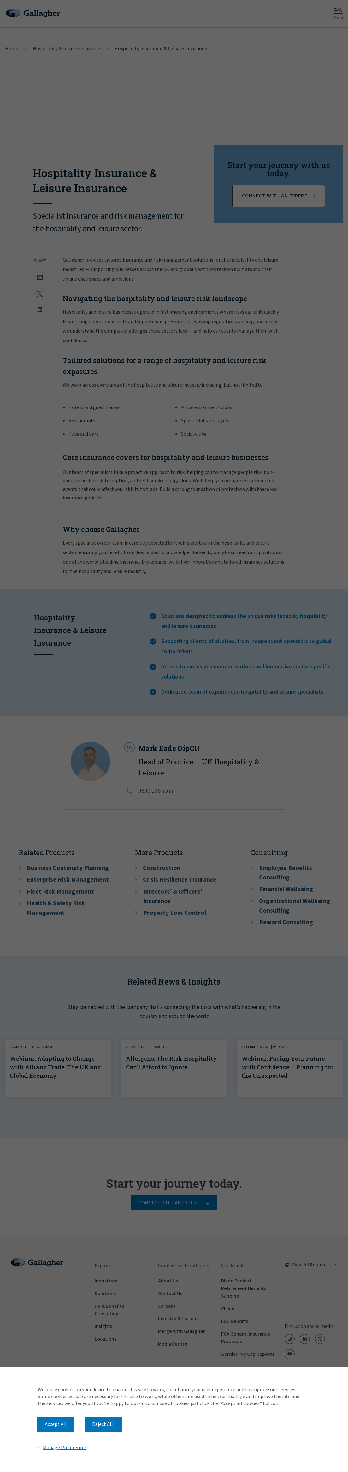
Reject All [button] (102, 1424)
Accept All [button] (56, 1424)
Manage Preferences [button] (65, 1447)
